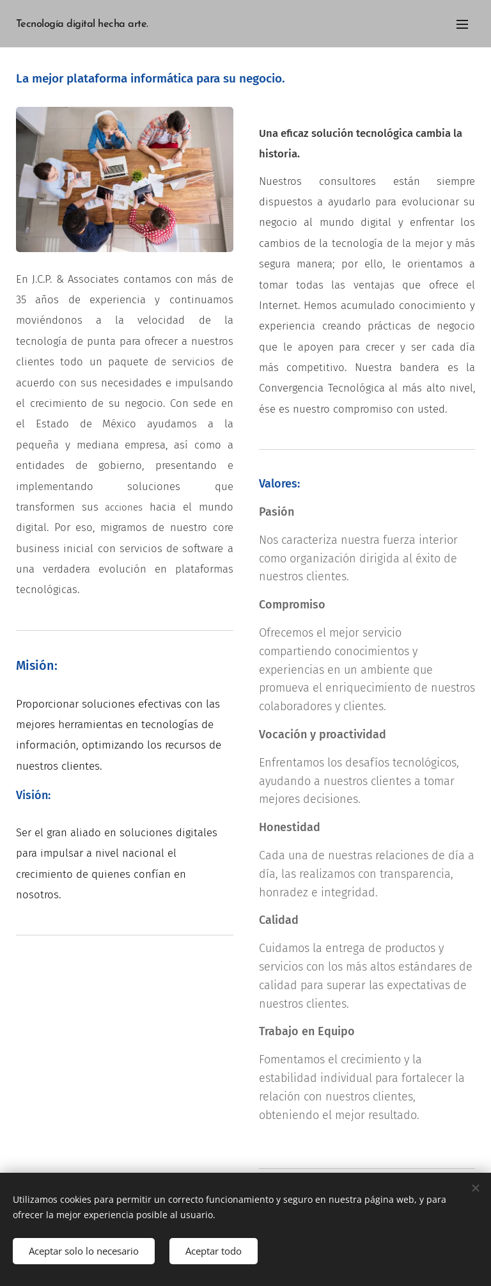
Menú (462, 24)
